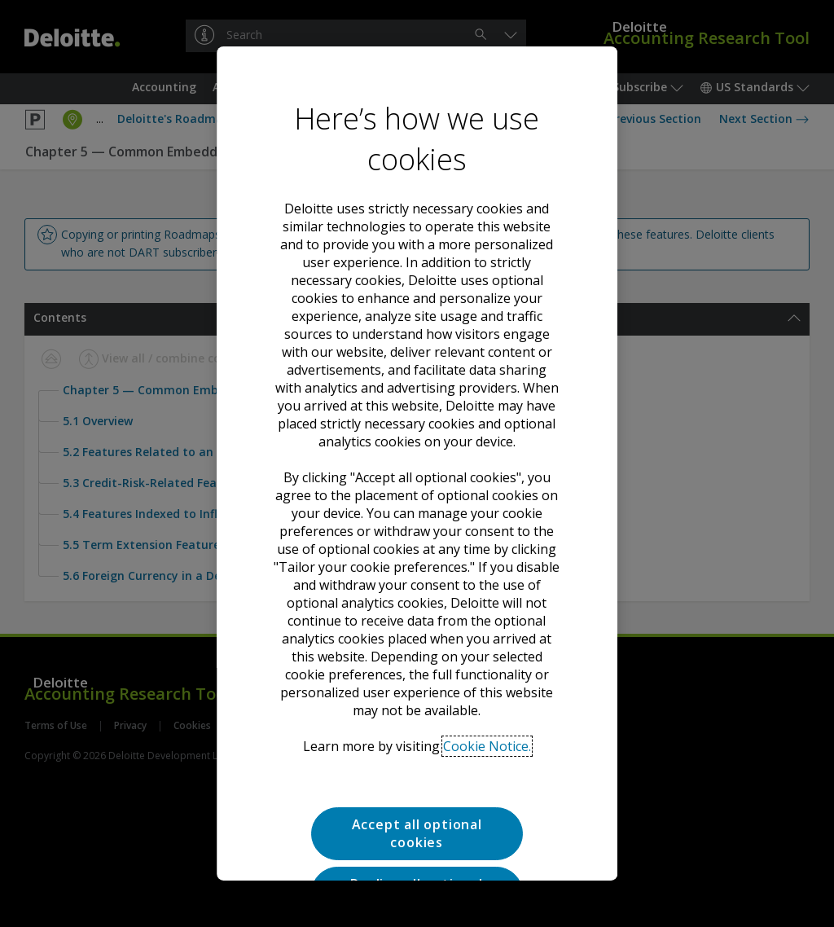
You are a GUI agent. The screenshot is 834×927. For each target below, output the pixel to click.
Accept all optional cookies (417, 684)
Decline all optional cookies (416, 744)
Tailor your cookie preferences (417, 802)
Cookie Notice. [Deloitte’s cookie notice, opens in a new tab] (487, 597)
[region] (417, 463)
